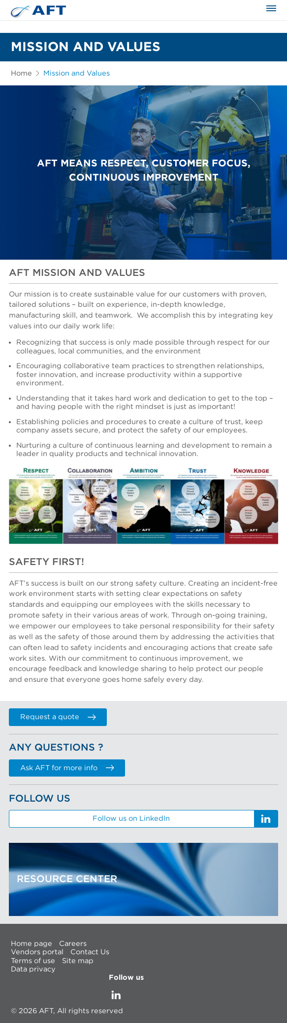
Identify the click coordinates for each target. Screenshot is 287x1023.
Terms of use (33, 960)
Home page (31, 943)
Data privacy (33, 969)
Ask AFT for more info (67, 768)
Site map (78, 960)
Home (21, 73)
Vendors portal (37, 952)
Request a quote (58, 717)
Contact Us (89, 952)
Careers (73, 943)
